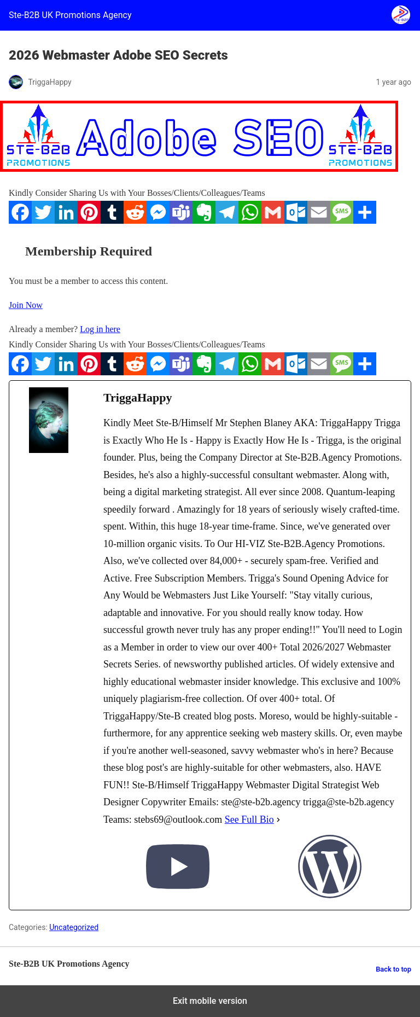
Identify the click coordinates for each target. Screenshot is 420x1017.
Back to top (393, 969)
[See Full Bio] (278, 820)
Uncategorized (73, 927)
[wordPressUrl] (329, 869)
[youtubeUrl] (177, 869)
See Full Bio (249, 819)
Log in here (100, 329)
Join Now (26, 305)
